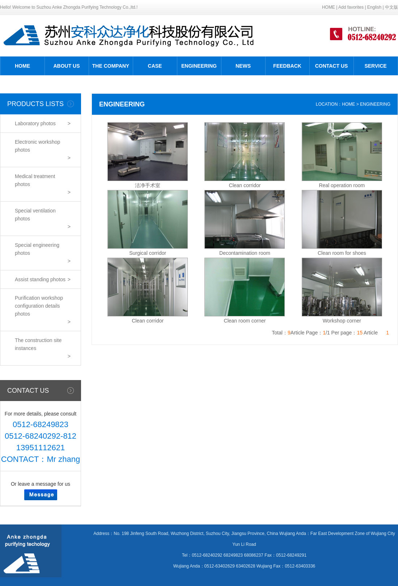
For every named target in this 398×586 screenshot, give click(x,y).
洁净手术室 (147, 185)
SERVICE (375, 66)
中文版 (391, 7)
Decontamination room (244, 253)
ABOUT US (66, 66)
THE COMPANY (110, 66)
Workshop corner (342, 321)
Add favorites (351, 7)
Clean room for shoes (342, 253)
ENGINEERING (199, 66)
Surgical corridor (147, 253)
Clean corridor (245, 185)
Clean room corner (245, 321)
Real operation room (342, 185)
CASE (155, 66)
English (374, 7)
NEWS (243, 66)
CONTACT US (331, 66)
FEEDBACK (287, 66)
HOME (328, 7)
